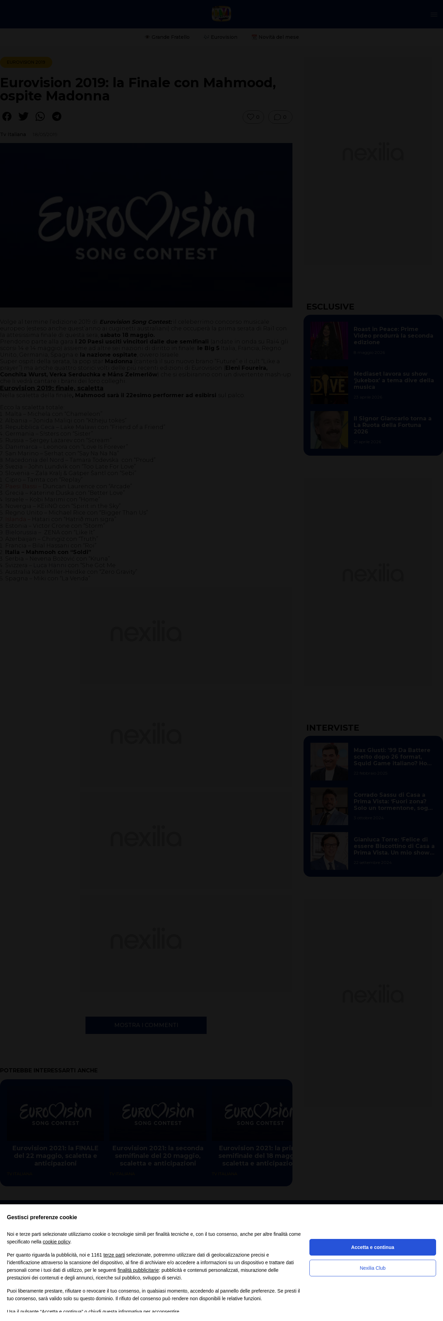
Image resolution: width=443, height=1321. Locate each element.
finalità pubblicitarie (138, 1270)
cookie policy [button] (56, 1241)
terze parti (114, 1255)
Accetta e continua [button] (372, 1247)
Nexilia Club (373, 1268)
